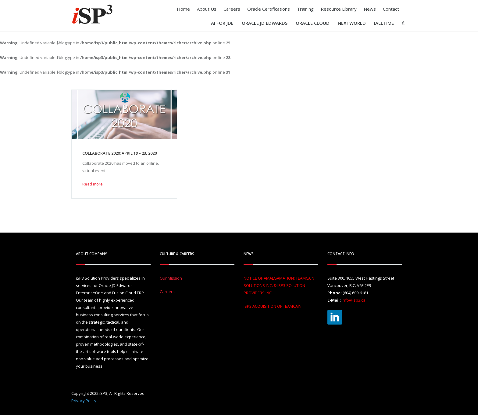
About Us (206, 9)
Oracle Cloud (313, 23)
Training (305, 9)
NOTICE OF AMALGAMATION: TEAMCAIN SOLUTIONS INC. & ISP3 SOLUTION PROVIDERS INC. (279, 285)
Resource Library (339, 9)
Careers (231, 9)
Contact (391, 9)
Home (183, 9)
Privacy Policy (83, 400)
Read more (92, 184)
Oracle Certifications (268, 9)
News (370, 9)
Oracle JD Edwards (264, 23)
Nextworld (352, 23)
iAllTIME (384, 23)
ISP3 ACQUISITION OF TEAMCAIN (272, 306)
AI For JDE (222, 23)
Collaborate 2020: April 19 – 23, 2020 (119, 153)
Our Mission (171, 278)
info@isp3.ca (354, 300)
